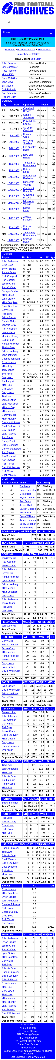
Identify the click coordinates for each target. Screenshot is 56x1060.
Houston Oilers (27, 135)
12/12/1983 (13, 234)
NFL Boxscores (28, 1028)
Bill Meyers (7, 85)
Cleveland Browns (28, 109)
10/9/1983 (14, 170)
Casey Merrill (9, 415)
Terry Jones (8, 370)
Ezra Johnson (9, 362)
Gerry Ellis (7, 310)
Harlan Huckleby (10, 343)
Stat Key (34, 54)
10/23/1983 (13, 183)
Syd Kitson (7, 373)
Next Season (44, 49)
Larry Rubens (9, 433)
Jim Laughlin (8, 381)
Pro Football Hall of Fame (28, 1041)
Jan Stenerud (9, 456)
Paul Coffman (9, 287)
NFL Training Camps (28, 1034)
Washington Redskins (29, 177)
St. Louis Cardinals (28, 129)
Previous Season (26, 49)
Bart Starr (35, 59)
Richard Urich (9, 97)
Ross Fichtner (9, 70)
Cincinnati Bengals (28, 189)
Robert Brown (9, 272)
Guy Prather (8, 430)
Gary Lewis (8, 392)
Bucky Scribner (10, 445)
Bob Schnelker (9, 93)
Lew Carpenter (9, 67)
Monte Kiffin (8, 74)
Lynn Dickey (8, 298)
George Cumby (10, 291)
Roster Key (22, 54)
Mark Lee (7, 385)
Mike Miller (25, 494)
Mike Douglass (9, 302)
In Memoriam (28, 1024)
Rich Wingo (8, 471)
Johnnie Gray (9, 325)
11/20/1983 (13, 209)
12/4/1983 (14, 227)
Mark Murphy (9, 418)
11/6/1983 (14, 196)
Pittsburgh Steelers (28, 142)
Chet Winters (9, 475)
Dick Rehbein (9, 89)
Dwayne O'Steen (11, 422)
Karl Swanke (8, 460)
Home (6, 32)
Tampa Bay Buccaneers (29, 164)
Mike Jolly (7, 366)
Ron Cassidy (8, 280)
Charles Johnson (11, 358)
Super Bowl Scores (28, 1044)
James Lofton (9, 400)
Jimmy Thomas (28, 520)
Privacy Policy (28, 1047)
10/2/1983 (14, 164)
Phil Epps (7, 313)
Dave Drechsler (10, 306)
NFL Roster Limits (28, 1037)
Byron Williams (27, 516)
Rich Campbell (9, 276)
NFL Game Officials (28, 1031)
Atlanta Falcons (27, 218)
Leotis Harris (8, 332)
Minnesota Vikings (28, 183)
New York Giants (28, 156)
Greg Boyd (7, 265)
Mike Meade (8, 411)
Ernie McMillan (9, 78)
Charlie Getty (9, 321)
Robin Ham (26, 512)
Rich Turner (8, 463)
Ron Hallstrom (9, 328)
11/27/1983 (13, 218)
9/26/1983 (14, 156)
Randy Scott (8, 441)
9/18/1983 (14, 148)
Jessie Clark (8, 283)
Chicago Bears (27, 227)
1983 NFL (10, 49)
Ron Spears (8, 452)
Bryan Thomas (27, 497)
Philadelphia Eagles (29, 122)
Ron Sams (7, 437)
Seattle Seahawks (28, 116)
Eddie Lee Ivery (10, 351)
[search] (27, 22)
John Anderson (10, 261)
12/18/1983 (13, 240)
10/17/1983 (13, 177)
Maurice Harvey (10, 336)
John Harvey (26, 527)
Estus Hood (8, 340)
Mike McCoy (8, 407)
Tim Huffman (8, 347)
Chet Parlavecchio (11, 426)
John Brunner (9, 63)
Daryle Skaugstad (11, 448)
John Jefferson (9, 355)
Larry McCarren (10, 403)
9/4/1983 (14, 135)
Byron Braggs (9, 268)
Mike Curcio (8, 295)
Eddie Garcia (9, 317)
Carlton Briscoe (28, 509)
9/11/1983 (14, 142)
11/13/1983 (13, 202)
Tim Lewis (7, 396)
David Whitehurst (11, 467)
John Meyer (8, 82)
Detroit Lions (26, 170)
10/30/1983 (13, 190)
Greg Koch (7, 377)
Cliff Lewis (7, 388)
